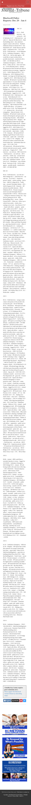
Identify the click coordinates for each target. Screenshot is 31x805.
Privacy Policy (15, 796)
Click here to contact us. (23, 792)
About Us (21, 796)
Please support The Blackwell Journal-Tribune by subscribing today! (13, 693)
